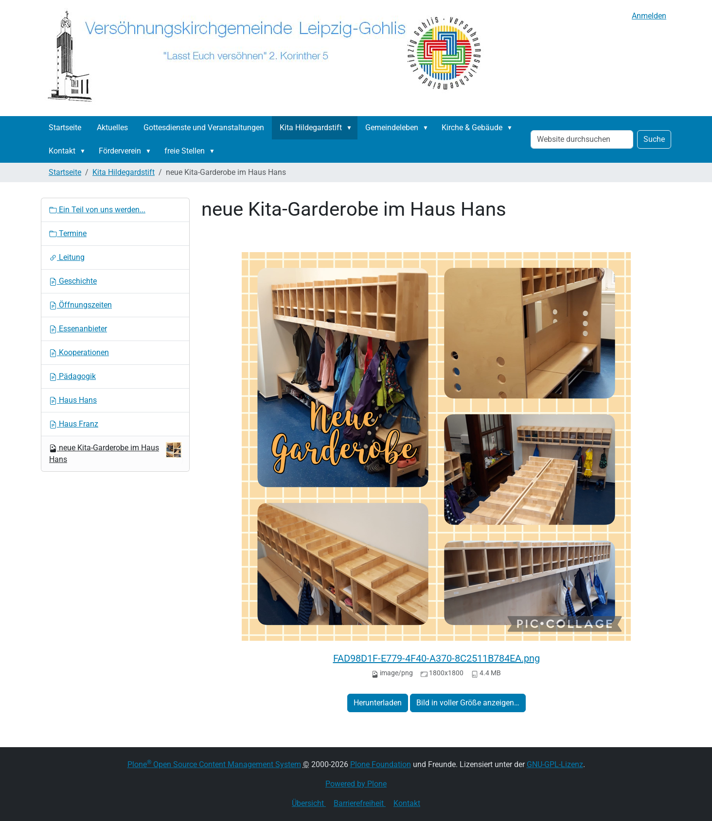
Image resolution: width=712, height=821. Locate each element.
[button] (351, 127)
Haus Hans (73, 400)
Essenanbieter (78, 328)
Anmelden (649, 15)
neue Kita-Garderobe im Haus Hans (115, 453)
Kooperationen (79, 352)
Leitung (67, 257)
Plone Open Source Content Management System (214, 764)
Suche (654, 139)
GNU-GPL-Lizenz (555, 764)
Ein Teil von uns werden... (97, 209)
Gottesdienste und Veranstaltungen (203, 127)
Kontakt (62, 150)
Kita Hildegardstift (311, 127)
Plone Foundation (380, 764)
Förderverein (120, 150)
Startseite (65, 127)
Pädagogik (72, 376)
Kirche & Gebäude (472, 127)
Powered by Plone (356, 783)
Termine (68, 233)
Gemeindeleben (391, 127)
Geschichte (73, 281)
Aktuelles (112, 127)
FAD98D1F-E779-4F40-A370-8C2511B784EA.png (436, 658)
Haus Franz (73, 423)
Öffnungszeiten (80, 304)
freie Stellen (184, 150)
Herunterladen (378, 702)
